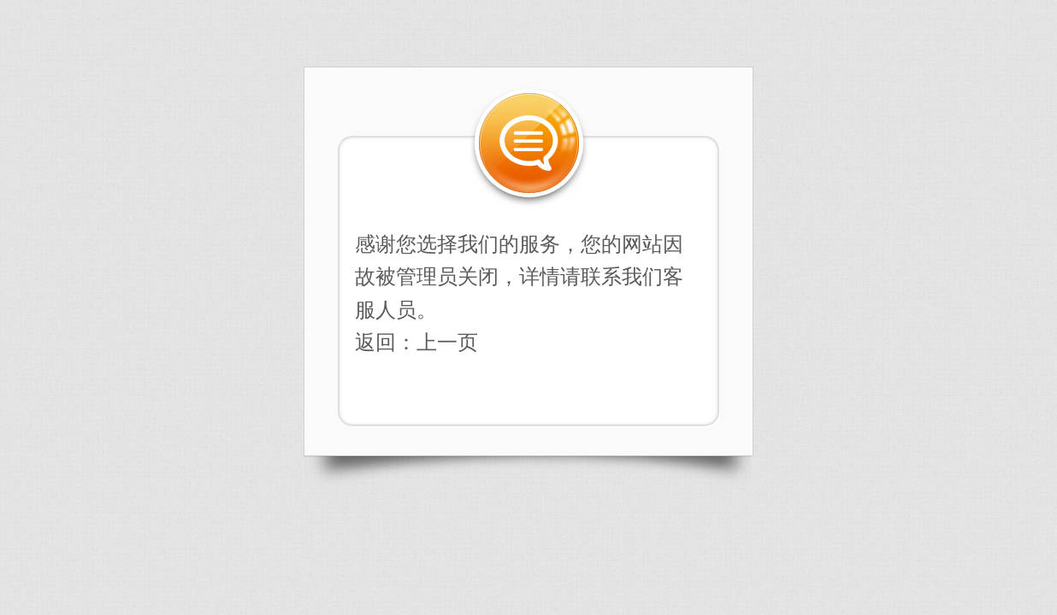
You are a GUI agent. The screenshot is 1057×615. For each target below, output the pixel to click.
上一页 (447, 342)
